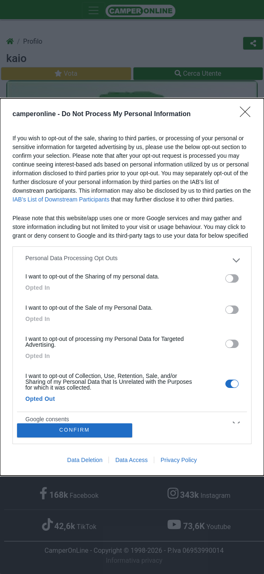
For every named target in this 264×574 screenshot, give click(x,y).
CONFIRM (74, 430)
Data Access (131, 460)
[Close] (248, 114)
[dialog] (132, 287)
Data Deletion (85, 460)
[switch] (232, 278)
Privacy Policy (178, 460)
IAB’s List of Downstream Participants (60, 199)
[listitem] (132, 260)
